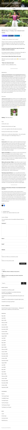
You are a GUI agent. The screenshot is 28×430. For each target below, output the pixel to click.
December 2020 (5, 327)
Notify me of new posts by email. (8, 260)
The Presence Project (6, 405)
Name (3, 238)
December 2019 (5, 353)
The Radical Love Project (6, 407)
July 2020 (3, 338)
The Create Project (5, 396)
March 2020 (4, 347)
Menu (14, 8)
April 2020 (4, 344)
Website (3, 249)
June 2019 (4, 367)
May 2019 (3, 369)
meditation (14, 212)
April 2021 (4, 318)
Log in (3, 413)
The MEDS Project (6, 211)
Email (3, 244)
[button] (5, 36)
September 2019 (5, 360)
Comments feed (5, 418)
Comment (4, 223)
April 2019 (4, 371)
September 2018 (5, 387)
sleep (18, 212)
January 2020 (4, 351)
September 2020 (5, 333)
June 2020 (4, 340)
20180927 (4, 212)
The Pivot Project (5, 402)
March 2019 (4, 373)
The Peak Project (5, 400)
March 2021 (4, 320)
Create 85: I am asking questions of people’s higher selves (13, 299)
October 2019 (4, 358)
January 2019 (4, 378)
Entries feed (4, 415)
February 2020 (4, 349)
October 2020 (4, 331)
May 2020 (4, 342)
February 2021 (4, 322)
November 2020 (5, 329)
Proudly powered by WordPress (6, 427)
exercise (10, 212)
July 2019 (3, 365)
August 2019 (4, 362)
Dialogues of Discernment (11, 3)
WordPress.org (4, 420)
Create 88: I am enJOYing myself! (8, 289)
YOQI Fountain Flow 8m (6, 98)
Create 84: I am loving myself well (8, 301)
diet (7, 212)
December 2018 (5, 380)
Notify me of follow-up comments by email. (10, 256)
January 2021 (4, 324)
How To (3, 393)
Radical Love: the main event (13, 309)
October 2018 (4, 385)
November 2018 (5, 382)
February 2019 (4, 376)
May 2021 (3, 315)
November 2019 (5, 356)
